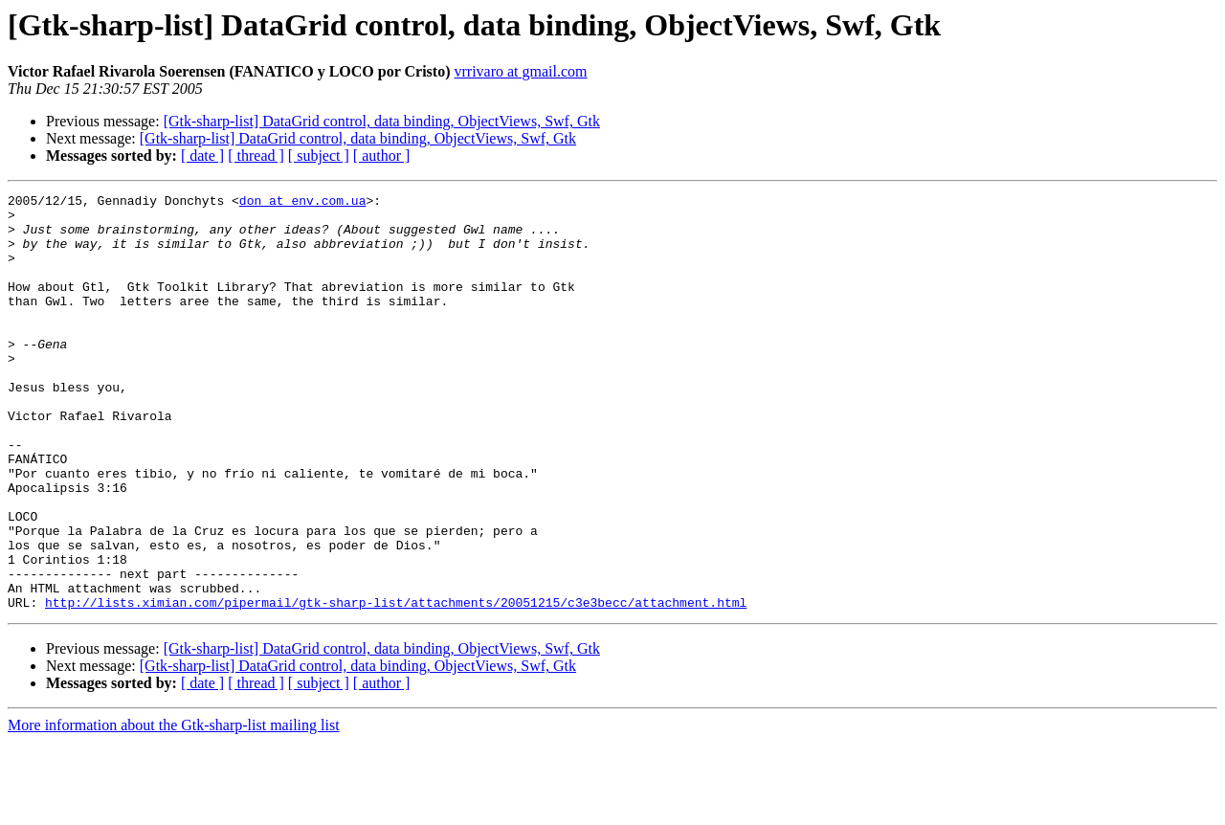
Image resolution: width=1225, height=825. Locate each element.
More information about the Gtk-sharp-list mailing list (174, 808)
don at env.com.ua (303, 203)
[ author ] (382, 155)
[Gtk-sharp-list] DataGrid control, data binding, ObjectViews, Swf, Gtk (382, 121)
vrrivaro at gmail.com (520, 71)
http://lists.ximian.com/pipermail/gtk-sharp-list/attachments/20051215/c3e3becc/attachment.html (395, 685)
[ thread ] (256, 155)
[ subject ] (318, 155)
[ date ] (202, 155)
